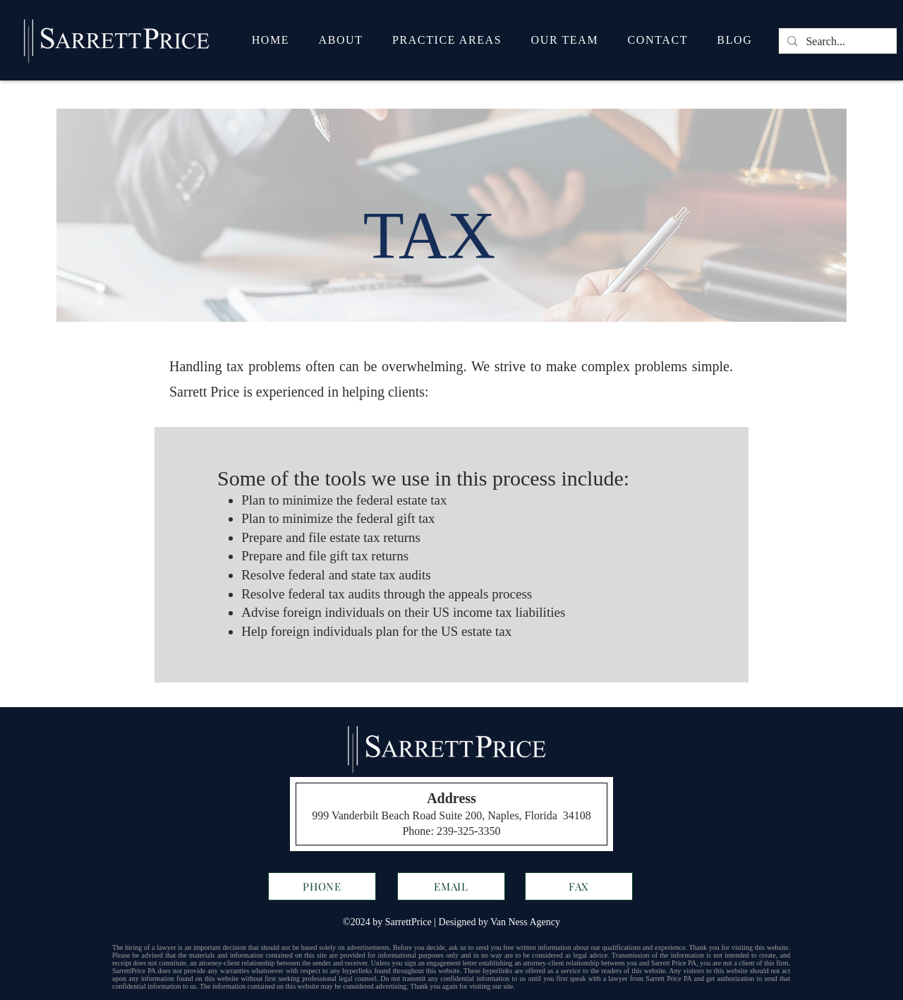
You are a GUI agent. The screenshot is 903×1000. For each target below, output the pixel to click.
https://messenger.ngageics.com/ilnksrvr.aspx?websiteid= (673, 857)
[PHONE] (322, 886)
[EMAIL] (451, 886)
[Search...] (836, 41)
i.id (408, 857)
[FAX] (579, 886)
